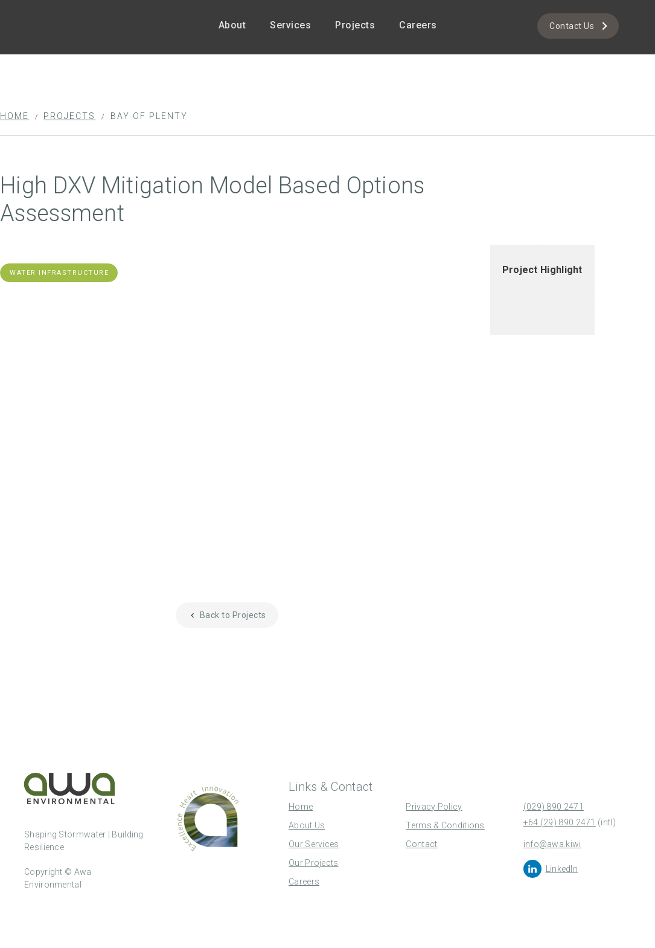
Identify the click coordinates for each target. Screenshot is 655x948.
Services (290, 25)
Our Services (314, 844)
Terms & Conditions (445, 825)
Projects (355, 25)
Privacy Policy (434, 806)
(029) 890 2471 (553, 806)
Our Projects (314, 863)
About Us (307, 825)
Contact (421, 844)
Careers (418, 25)
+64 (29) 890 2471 (559, 822)
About (232, 25)
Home (14, 116)
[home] (72, 10)
